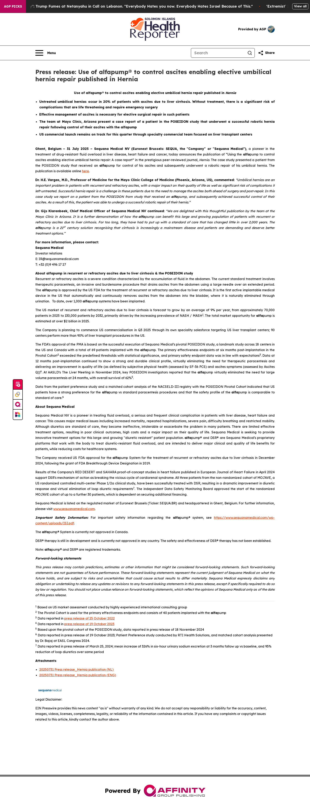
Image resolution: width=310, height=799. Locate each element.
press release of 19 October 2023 (89, 624)
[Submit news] (17, 385)
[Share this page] (266, 53)
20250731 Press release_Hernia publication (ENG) (77, 675)
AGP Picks (13, 6)
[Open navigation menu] (45, 53)
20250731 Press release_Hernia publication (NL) (76, 669)
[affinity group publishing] (17, 405)
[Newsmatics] (17, 415)
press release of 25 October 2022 (89, 618)
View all (300, 6)
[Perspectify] (17, 395)
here (85, 171)
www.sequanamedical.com (74, 509)
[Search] (218, 52)
